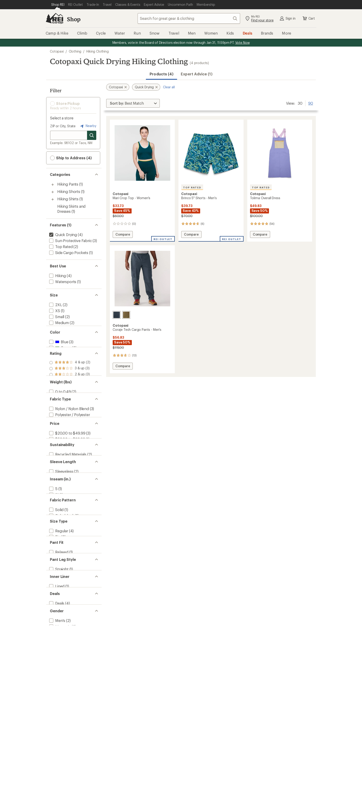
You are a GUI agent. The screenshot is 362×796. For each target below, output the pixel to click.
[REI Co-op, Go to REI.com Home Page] (54, 18)
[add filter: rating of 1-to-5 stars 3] (69, 404)
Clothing (75, 51)
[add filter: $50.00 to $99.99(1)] (66, 490)
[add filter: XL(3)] (54, 334)
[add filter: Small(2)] (56, 316)
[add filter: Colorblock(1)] (61, 594)
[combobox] (189, 18)
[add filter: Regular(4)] (58, 617)
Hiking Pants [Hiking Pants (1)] (67, 184)
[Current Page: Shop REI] (57, 4)
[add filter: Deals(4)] (56, 715)
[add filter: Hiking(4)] (57, 275)
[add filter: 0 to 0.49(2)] (59, 427)
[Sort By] (133, 103)
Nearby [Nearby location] (87, 126)
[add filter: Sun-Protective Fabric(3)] (70, 240)
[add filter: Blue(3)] (58, 357)
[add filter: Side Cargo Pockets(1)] (68, 252)
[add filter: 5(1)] (52, 559)
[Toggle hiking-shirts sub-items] (52, 199)
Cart (308, 18)
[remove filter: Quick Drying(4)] (62, 234)
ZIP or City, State (62, 126)
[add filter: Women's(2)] (59, 745)
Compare (122, 235)
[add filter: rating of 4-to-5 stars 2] (69, 386)
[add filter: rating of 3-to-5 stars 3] (69, 392)
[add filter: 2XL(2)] (55, 304)
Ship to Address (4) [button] (71, 158)
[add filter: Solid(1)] (55, 588)
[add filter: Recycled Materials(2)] (67, 513)
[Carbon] (117, 315)
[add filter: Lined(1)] (56, 692)
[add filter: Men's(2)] (56, 739)
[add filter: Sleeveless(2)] (60, 536)
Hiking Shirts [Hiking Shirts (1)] (67, 199)
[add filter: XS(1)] (54, 310)
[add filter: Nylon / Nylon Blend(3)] (68, 450)
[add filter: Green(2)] (59, 363)
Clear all (169, 87)
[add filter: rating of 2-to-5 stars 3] (69, 398)
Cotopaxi (57, 51)
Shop (73, 19)
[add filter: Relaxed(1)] (58, 646)
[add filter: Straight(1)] (58, 669)
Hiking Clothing (97, 51)
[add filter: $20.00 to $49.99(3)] (66, 484)
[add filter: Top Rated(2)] (60, 246)
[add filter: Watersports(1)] (62, 281)
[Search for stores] (91, 135)
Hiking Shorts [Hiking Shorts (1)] (68, 191)
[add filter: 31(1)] (53, 565)
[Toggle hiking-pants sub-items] (52, 184)
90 (310, 102)
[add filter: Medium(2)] (58, 322)
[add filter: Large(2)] (56, 328)
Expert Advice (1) (196, 74)
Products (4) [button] (161, 74)
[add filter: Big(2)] (54, 623)
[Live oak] (126, 315)
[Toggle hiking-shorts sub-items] (52, 192)
